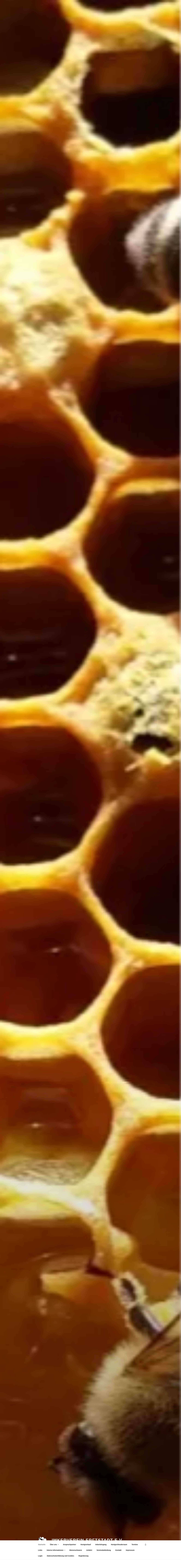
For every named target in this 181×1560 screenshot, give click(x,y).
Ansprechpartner (69, 1544)
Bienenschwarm (75, 1550)
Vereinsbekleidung (104, 1550)
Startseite (41, 1544)
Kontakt (118, 1550)
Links (40, 1550)
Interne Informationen (56, 1550)
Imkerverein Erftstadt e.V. (87, 1540)
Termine (135, 1544)
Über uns (54, 1544)
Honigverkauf (85, 1544)
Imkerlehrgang (100, 1544)
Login (40, 1556)
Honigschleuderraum (119, 1544)
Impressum (130, 1550)
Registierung (83, 1556)
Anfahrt (89, 1550)
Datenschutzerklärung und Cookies (60, 1556)
